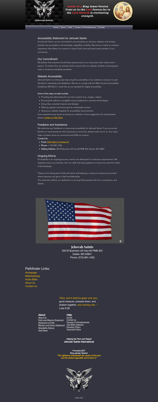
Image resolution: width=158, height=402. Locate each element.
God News (43, 330)
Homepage (31, 272)
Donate (69, 318)
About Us (30, 282)
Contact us (71, 320)
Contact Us (31, 286)
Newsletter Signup (46, 328)
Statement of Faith (46, 323)
